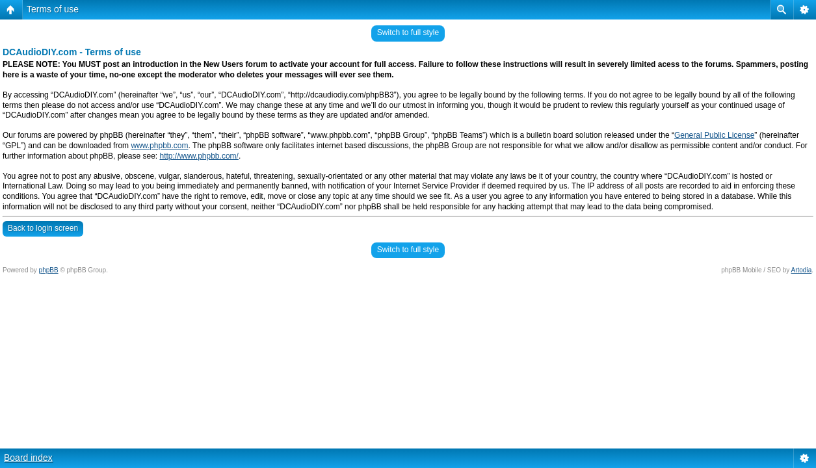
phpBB (49, 270)
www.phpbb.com (159, 145)
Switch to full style (408, 32)
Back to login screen (43, 228)
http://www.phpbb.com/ (198, 156)
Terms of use (53, 9)
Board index (28, 457)
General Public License (714, 135)
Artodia (801, 270)
